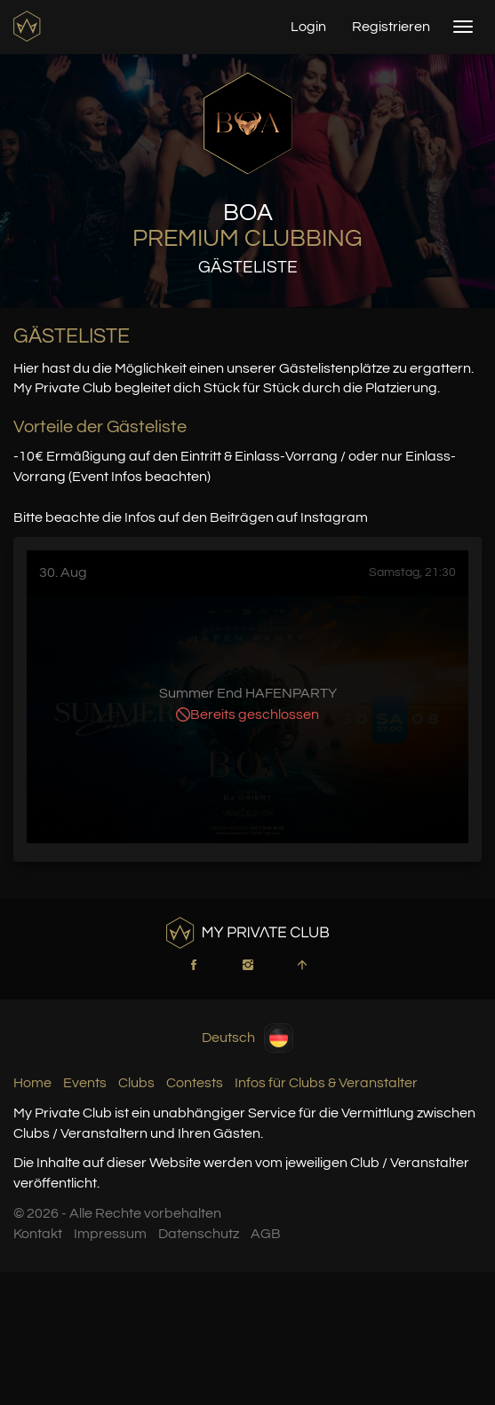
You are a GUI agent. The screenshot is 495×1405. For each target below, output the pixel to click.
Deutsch (247, 1038)
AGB (266, 1234)
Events (85, 1083)
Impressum (110, 1234)
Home (32, 1083)
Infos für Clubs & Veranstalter (326, 1083)
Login (308, 27)
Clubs (136, 1083)
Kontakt (37, 1234)
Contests (194, 1083)
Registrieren (391, 27)
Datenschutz (198, 1234)
